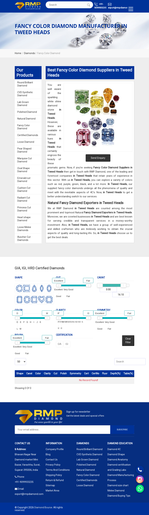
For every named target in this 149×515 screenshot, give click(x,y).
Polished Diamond (27, 112)
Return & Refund (55, 480)
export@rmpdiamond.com (121, 6)
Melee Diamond (115, 490)
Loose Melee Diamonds (24, 229)
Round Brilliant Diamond (25, 84)
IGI (67, 344)
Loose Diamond (25, 142)
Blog (48, 454)
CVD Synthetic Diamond (25, 94)
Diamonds (29, 53)
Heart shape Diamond (24, 219)
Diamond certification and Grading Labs (119, 467)
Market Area (52, 490)
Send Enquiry (98, 157)
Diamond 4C (114, 449)
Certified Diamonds (27, 135)
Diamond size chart (117, 485)
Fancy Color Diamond (23, 127)
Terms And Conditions (58, 470)
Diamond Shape (116, 454)
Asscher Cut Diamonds (24, 238)
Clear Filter (128, 340)
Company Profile (55, 449)
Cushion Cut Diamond (23, 189)
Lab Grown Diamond (23, 104)
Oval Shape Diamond (23, 170)
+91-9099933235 (100, 6)
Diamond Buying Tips (118, 495)
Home (18, 53)
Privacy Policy (53, 464)
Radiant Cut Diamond (23, 199)
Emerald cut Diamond (23, 180)
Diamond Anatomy (117, 459)
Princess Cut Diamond (24, 209)
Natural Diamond (26, 118)
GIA (59, 344)
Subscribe (122, 429)
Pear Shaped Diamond (24, 150)
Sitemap (50, 485)
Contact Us (52, 459)
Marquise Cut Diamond (24, 160)
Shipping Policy (54, 475)
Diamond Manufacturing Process (120, 478)
